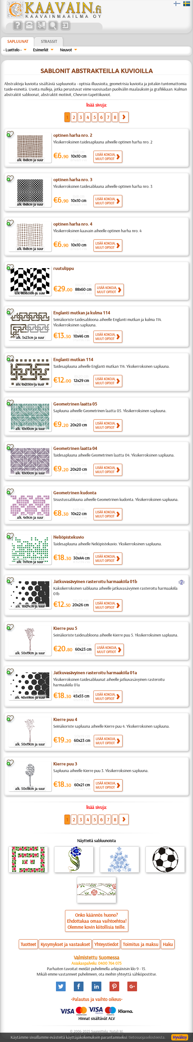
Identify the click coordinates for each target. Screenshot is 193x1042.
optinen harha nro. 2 (72, 135)
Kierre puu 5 (65, 628)
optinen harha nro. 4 (72, 224)
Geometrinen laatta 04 (75, 448)
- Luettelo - (12, 50)
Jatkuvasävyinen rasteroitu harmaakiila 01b (95, 581)
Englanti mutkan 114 (73, 359)
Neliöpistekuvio (68, 537)
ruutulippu (63, 268)
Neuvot (66, 50)
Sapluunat (17, 41)
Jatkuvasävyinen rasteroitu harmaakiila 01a (95, 672)
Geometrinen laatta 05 (75, 404)
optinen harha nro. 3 (72, 179)
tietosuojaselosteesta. (147, 1037)
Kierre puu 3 (65, 763)
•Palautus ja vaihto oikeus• (97, 999)
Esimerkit (40, 50)
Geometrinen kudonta (74, 492)
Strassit (49, 41)
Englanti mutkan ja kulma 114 (81, 312)
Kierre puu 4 (65, 719)
